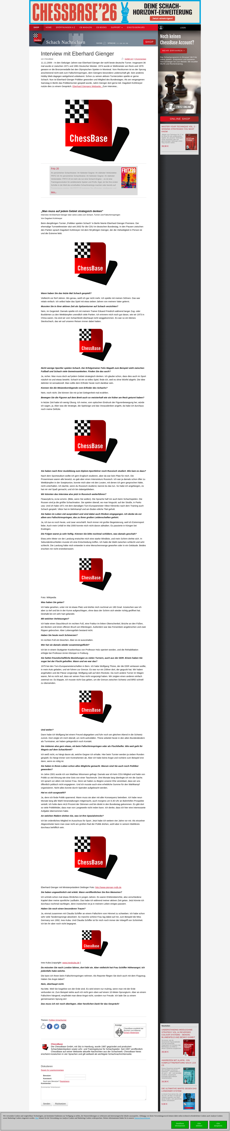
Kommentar (46, 1083)
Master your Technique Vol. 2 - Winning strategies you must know (179, 129)
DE (118, 43)
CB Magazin (86, 27)
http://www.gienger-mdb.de (108, 887)
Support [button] (117, 27)
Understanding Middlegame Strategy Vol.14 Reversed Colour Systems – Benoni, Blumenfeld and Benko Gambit (178, 1033)
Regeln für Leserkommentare (52, 1070)
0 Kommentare (140, 59)
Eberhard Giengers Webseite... (87, 86)
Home (49, 27)
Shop (36, 27)
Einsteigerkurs (136, 27)
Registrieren (65, 1081)
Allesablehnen (199, 1124)
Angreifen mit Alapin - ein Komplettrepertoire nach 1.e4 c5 (179, 1062)
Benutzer (47, 1076)
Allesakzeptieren (218, 1124)
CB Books (101, 27)
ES (124, 43)
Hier (36, 1118)
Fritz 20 (55, 168)
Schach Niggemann (131, 1033)
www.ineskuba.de (71, 962)
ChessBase (57, 1044)
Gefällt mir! (129, 59)
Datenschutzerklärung (142, 1118)
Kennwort (47, 1079)
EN (121, 43)
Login (183, 28)
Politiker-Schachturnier (57, 1020)
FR (127, 43)
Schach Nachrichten (65, 42)
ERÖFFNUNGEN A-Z (65, 27)
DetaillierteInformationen (180, 1124)
